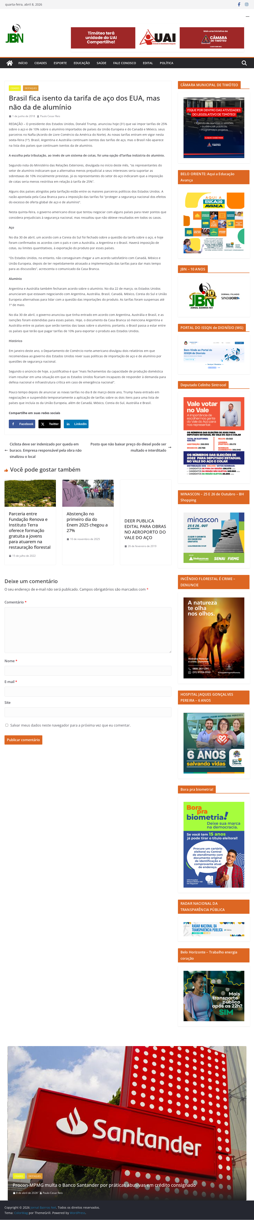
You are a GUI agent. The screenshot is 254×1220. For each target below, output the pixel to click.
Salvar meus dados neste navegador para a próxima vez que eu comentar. (70, 725)
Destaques (31, 88)
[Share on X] (49, 424)
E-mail (11, 681)
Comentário (16, 602)
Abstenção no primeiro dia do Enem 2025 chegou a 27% (87, 522)
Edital (148, 63)
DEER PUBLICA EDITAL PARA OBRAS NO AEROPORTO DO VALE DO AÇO (145, 529)
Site (8, 702)
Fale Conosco (124, 63)
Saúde (101, 63)
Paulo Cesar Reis (50, 116)
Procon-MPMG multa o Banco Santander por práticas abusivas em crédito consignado (118, 1184)
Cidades (40, 63)
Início (23, 63)
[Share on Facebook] (22, 424)
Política (166, 63)
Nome (11, 661)
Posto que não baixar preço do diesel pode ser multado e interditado (130, 447)
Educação (82, 63)
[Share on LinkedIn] (76, 424)
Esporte (60, 63)
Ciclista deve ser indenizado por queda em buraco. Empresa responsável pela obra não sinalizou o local (43, 450)
